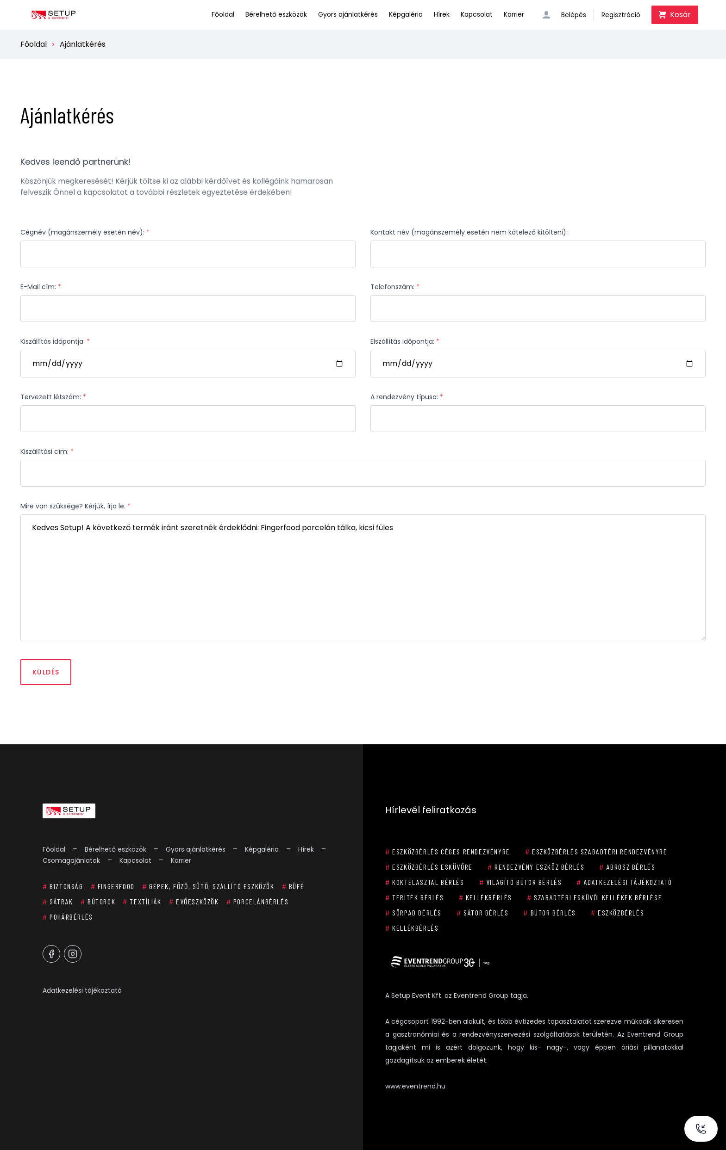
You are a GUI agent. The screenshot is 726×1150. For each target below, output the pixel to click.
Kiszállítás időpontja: (55, 341)
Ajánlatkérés (83, 44)
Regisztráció (620, 14)
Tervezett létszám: (53, 397)
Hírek (442, 14)
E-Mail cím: (40, 286)
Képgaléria (406, 14)
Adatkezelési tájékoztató (82, 990)
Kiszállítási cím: (47, 451)
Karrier (514, 14)
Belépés (573, 14)
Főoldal (223, 14)
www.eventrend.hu (415, 1086)
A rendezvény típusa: (406, 397)
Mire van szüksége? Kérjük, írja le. (75, 506)
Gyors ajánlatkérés (348, 14)
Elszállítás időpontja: (404, 341)
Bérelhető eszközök (276, 14)
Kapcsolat (477, 14)
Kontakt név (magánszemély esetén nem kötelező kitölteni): (469, 232)
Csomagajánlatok (71, 860)
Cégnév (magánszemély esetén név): (85, 232)
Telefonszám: (394, 286)
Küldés (45, 672)
